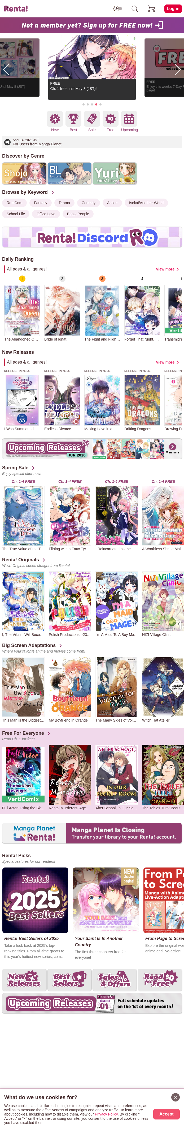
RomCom (14, 203)
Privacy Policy (106, 1114)
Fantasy (40, 203)
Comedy (88, 203)
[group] (22, 308)
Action (112, 203)
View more (165, 269)
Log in (173, 8)
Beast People (78, 214)
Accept (166, 1114)
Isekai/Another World (146, 203)
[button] (83, 104)
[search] (134, 8)
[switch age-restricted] (117, 9)
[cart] (151, 8)
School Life (16, 214)
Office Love (46, 214)
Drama (64, 203)
